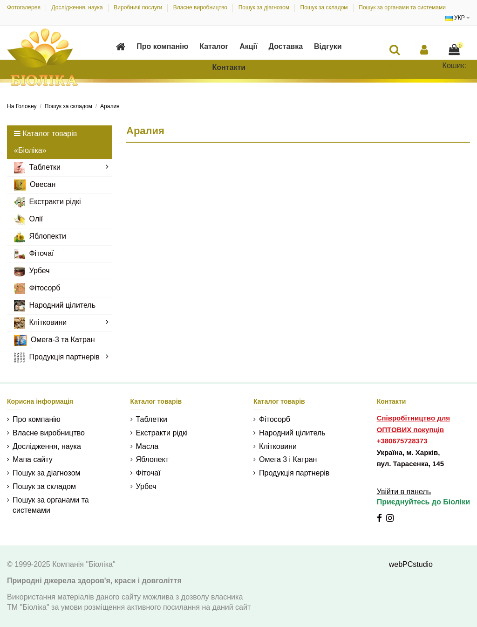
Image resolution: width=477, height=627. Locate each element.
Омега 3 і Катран (288, 459)
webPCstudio (411, 564)
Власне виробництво (201, 7)
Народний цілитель (292, 433)
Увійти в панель (404, 492)
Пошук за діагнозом (264, 7)
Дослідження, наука (78, 7)
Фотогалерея (24, 7)
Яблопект (152, 459)
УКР (457, 17)
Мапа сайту (33, 459)
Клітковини (278, 446)
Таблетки (151, 419)
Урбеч (146, 486)
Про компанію (37, 419)
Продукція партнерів (294, 473)
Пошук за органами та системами (402, 7)
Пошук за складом (324, 7)
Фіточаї (148, 473)
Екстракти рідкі (162, 433)
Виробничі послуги (139, 7)
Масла (147, 446)
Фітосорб (274, 419)
